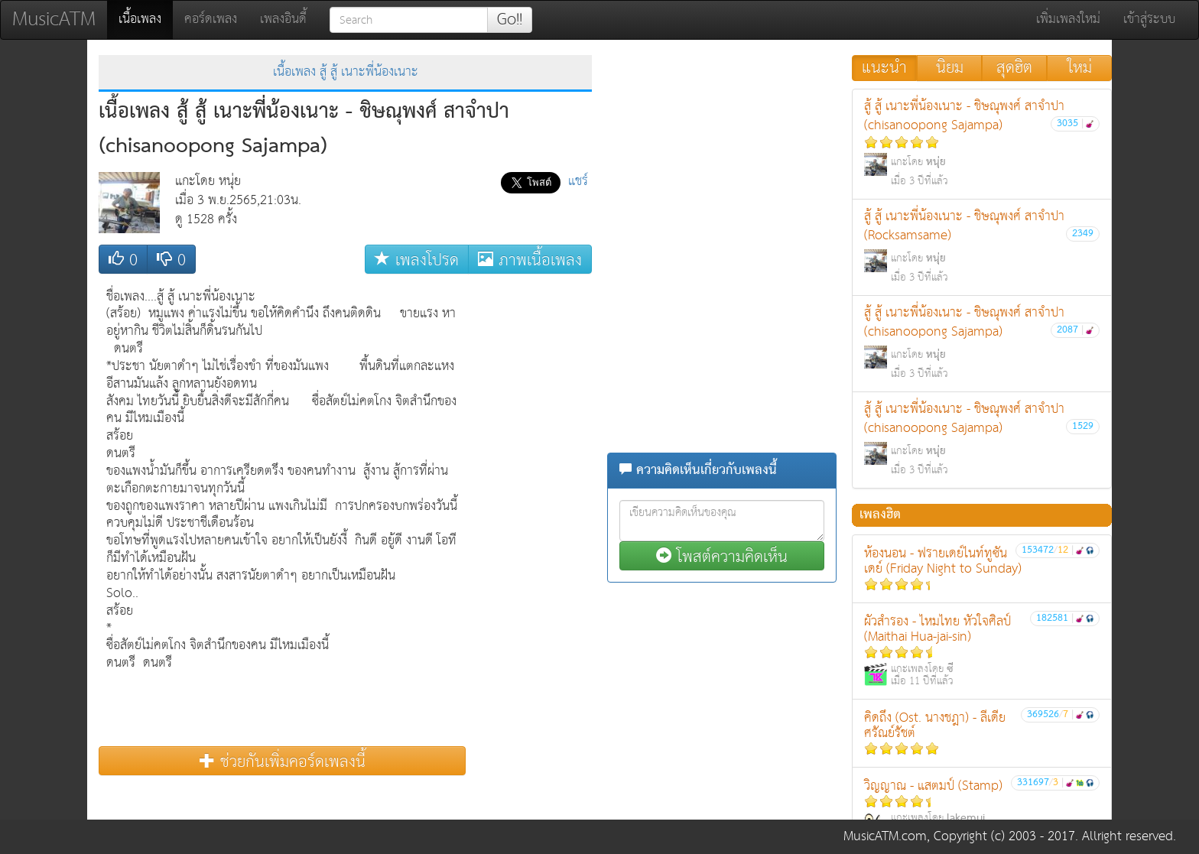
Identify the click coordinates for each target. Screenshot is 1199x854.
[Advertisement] (531, 510)
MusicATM (54, 19)
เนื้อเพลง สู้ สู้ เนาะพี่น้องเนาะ (345, 72)
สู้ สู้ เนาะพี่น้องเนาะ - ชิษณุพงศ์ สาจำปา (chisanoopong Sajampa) (982, 143)
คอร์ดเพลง (210, 19)
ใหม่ (1079, 68)
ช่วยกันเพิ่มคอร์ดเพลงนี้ (283, 761)
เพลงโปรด (417, 259)
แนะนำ (884, 68)
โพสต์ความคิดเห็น (722, 556)
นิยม (949, 68)
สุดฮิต (1014, 68)
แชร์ (578, 181)
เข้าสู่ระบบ (1149, 19)
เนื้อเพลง (146, 19)
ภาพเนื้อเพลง (530, 259)
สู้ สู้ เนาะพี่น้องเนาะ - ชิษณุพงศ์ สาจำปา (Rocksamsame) (982, 246)
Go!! (509, 20)
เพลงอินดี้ (283, 19)
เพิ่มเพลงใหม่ (1068, 19)
